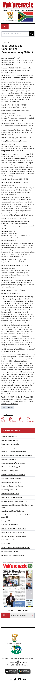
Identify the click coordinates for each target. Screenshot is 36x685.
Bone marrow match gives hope (11, 448)
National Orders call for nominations (12, 540)
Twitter (21, 419)
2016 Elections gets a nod (9, 436)
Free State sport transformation (11, 478)
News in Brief (5, 544)
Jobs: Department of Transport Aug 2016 (14, 501)
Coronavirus (20, 658)
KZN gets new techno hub (9, 525)
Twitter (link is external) (25, 401)
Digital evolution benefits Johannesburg (13, 463)
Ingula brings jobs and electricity (11, 497)
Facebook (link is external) (9, 403)
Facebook (12, 419)
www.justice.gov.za (18, 299)
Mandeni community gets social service (13, 528)
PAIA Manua (23, 663)
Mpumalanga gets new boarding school (13, 536)
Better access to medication (10, 444)
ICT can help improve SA (9, 490)
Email (3, 419)
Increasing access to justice (10, 494)
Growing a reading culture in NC (11, 482)
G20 (18, 660)
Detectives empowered (8, 459)
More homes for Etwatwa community (12, 532)
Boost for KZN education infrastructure (13, 452)
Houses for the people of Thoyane (12, 486)
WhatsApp (30, 419)
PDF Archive (29, 658)
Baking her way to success (9, 440)
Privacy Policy (13, 663)
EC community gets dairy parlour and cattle (14, 467)
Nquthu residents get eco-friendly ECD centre (15, 547)
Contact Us (12, 658)
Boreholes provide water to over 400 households (16, 455)
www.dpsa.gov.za (12, 301)
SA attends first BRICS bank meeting (12, 555)
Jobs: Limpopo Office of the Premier (12, 511)
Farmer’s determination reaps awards (13, 474)
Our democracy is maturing (9, 551)
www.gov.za (10, 310)
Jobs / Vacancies (7, 407)
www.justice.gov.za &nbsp (9, 401)
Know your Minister (7, 521)
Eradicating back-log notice (9, 471)
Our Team (5, 658)
